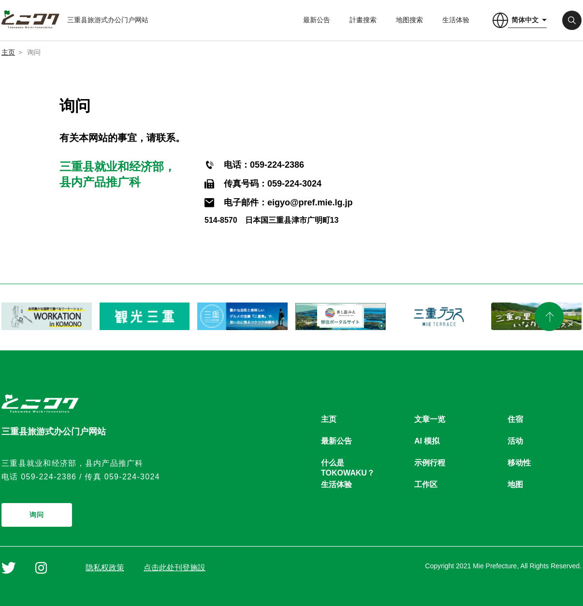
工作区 (425, 484)
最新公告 (316, 20)
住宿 (515, 419)
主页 (8, 52)
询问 (36, 515)
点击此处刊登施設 (174, 567)
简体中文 (525, 20)
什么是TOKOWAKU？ (348, 463)
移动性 (519, 463)
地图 (515, 484)
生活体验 (455, 20)
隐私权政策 (105, 567)
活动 (515, 441)
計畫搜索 (363, 20)
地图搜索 (409, 20)
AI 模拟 (426, 441)
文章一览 (429, 419)
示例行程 (429, 463)
